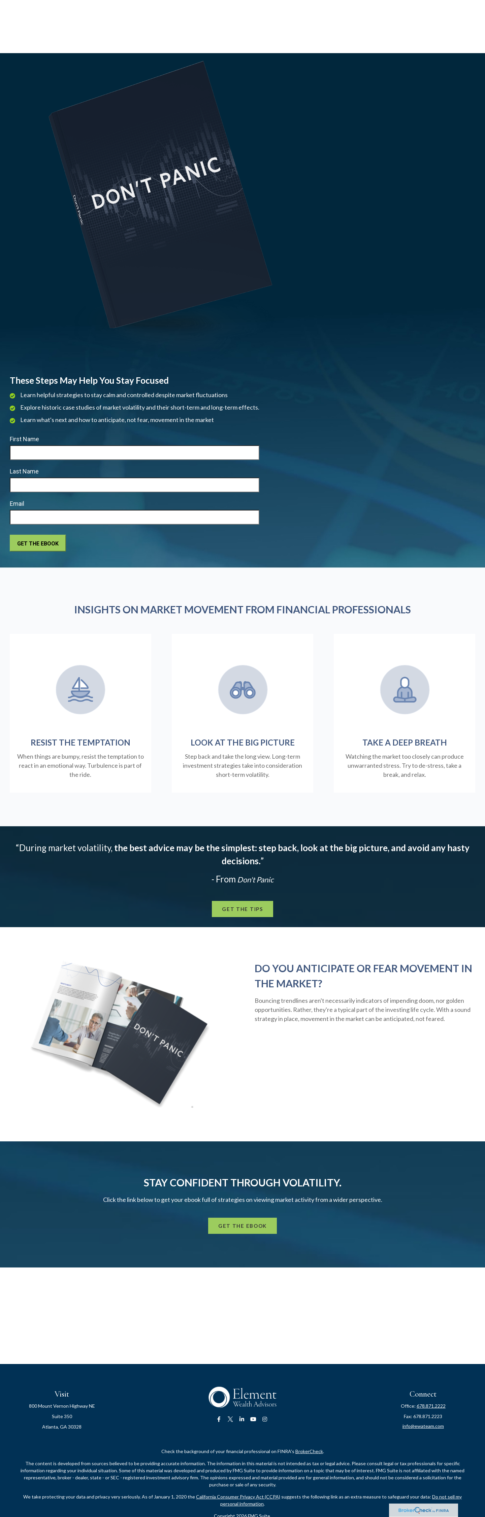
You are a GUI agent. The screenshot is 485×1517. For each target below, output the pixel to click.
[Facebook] (219, 1419)
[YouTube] (253, 1419)
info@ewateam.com (423, 1426)
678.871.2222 (431, 1406)
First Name (24, 439)
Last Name (24, 471)
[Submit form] (38, 543)
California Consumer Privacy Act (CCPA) (238, 1497)
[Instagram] (264, 1419)
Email (17, 503)
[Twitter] (230, 1419)
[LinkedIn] (242, 1419)
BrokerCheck (309, 1451)
